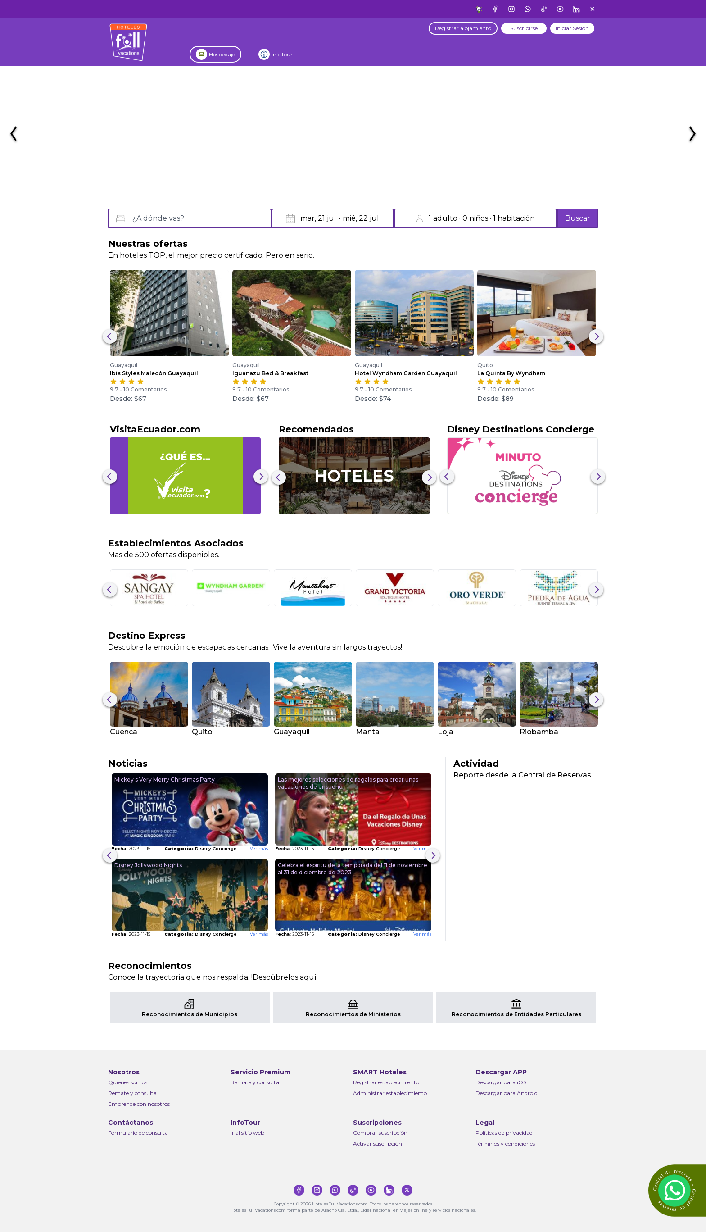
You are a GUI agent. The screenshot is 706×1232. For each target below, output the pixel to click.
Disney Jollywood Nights (148, 865)
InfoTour (282, 54)
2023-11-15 (131, 848)
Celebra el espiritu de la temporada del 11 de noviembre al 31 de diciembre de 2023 (352, 869)
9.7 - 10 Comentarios (138, 389)
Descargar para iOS (500, 1082)
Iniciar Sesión (572, 28)
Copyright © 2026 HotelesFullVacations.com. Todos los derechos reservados (353, 1203)
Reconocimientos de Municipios (189, 1014)
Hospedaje (222, 54)
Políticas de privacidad (504, 1132)
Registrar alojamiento (463, 28)
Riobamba (539, 731)
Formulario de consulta (138, 1132)
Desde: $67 (128, 399)
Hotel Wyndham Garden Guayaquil (406, 373)
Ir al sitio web (247, 1132)
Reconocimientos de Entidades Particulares (516, 1014)
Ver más (259, 848)
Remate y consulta (132, 1093)
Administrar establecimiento (390, 1093)
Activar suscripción (377, 1143)
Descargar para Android (506, 1093)
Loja (445, 731)
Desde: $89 (495, 399)
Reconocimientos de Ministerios (353, 1014)
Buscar (577, 218)
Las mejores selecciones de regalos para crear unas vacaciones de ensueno (348, 783)
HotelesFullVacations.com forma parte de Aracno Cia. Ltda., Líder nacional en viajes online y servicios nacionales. (353, 1210)
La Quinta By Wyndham (511, 373)
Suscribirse (524, 28)
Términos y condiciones (505, 1143)
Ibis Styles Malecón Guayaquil (154, 373)
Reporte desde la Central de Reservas (522, 775)
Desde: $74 (373, 399)
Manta (368, 731)
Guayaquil (123, 365)
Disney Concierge (200, 848)
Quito (485, 365)
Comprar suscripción (380, 1132)
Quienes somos (127, 1082)
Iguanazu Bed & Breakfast (270, 373)
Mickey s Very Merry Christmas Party (164, 779)
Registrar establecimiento (386, 1082)
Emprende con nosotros (139, 1103)
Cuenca (123, 731)
